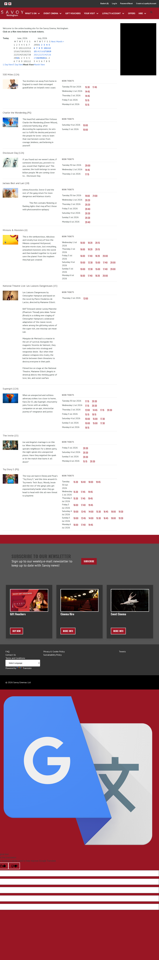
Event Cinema (51, 13)
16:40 (83, 482)
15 (40, 51)
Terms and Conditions (15, 658)
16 (42, 51)
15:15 (87, 100)
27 (35, 58)
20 (35, 54)
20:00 (87, 165)
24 (45, 54)
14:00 (90, 511)
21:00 (95, 195)
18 (47, 51)
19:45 (98, 482)
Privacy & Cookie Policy (54, 651)
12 (50, 48)
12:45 (83, 511)
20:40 (87, 209)
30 (17, 58)
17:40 (90, 256)
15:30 (87, 87)
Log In (114, 3)
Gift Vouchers (73, 13)
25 (47, 54)
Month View (39, 64)
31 (45, 58)
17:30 (102, 419)
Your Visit (89, 13)
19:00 (87, 195)
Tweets (122, 651)
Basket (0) (104, 3)
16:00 (82, 242)
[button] (5, 3)
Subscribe (89, 561)
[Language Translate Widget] (22, 663)
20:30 (87, 213)
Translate (24, 668)
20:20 (87, 200)
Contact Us (10, 654)
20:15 (97, 242)
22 (40, 54)
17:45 (94, 87)
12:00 (85, 298)
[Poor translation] (14, 866)
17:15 (87, 174)
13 (35, 51)
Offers (131, 13)
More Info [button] (68, 631)
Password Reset (126, 3)
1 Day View (8, 64)
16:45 (106, 511)
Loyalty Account (111, 13)
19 (50, 51)
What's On (30, 13)
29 (40, 58)
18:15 (94, 414)
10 (45, 48)
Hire (141, 13)
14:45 (87, 91)
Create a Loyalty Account (146, 3)
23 (42, 54)
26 (50, 54)
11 (47, 48)
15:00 (97, 262)
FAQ (7, 651)
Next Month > (57, 41)
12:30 (90, 262)
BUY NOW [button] (16, 631)
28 (37, 58)
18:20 (90, 242)
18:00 (90, 482)
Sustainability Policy (52, 654)
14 (37, 51)
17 (45, 51)
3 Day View (18, 64)
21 (37, 54)
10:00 (85, 125)
